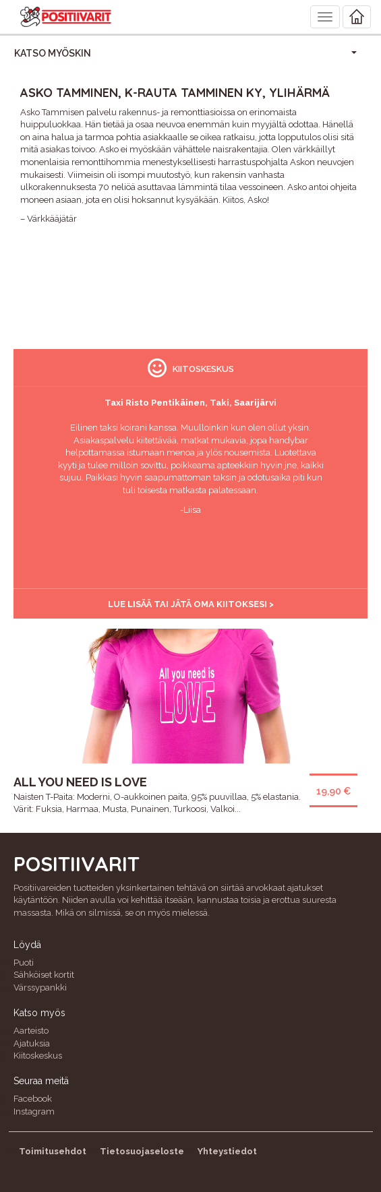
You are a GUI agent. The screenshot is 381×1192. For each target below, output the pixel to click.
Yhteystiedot (227, 1151)
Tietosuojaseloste (142, 1151)
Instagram (34, 1111)
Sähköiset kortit (43, 975)
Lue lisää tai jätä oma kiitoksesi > (191, 604)
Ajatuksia (31, 1043)
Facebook (32, 1099)
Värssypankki (40, 987)
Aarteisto (31, 1031)
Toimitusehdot (52, 1151)
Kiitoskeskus (37, 1055)
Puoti (23, 963)
